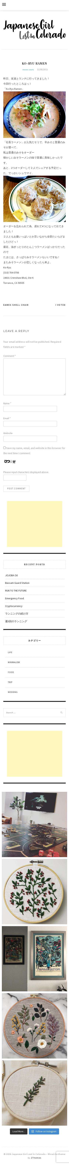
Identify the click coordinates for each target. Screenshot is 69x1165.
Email (7, 418)
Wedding (12, 692)
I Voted (61, 304)
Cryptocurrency (13, 606)
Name (7, 403)
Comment (9, 356)
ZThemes (36, 1157)
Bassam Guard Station (17, 583)
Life (10, 652)
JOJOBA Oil (11, 575)
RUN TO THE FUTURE (16, 590)
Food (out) (28, 70)
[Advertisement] (34, 524)
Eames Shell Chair (16, 304)
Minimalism (14, 662)
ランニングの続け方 (16, 613)
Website (8, 433)
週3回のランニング (16, 621)
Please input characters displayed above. (26, 472)
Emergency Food (14, 598)
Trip (10, 682)
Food (11, 672)
